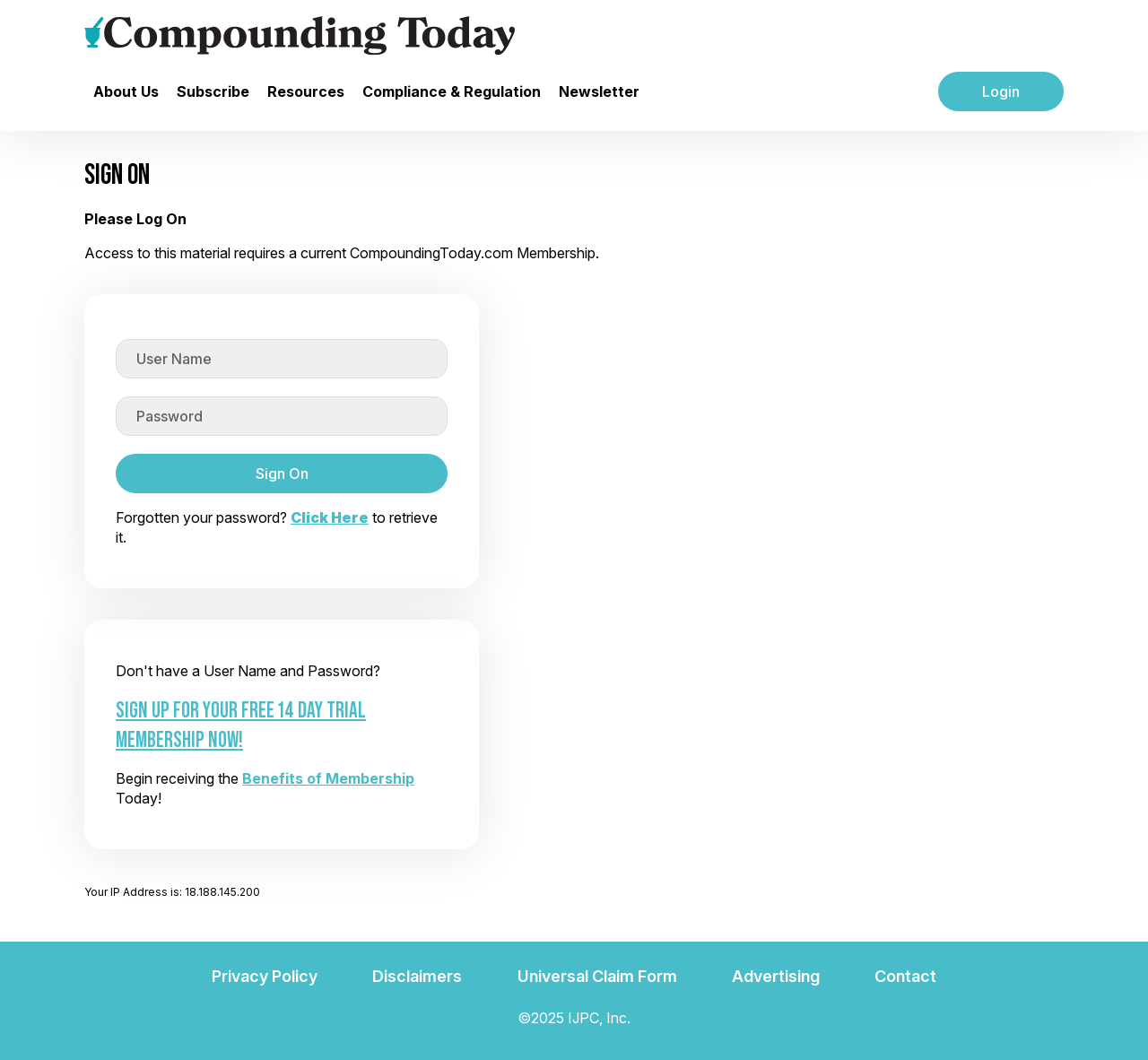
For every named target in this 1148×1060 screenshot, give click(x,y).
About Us (126, 91)
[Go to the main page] (299, 36)
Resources (305, 91)
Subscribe (213, 91)
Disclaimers (417, 976)
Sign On (282, 473)
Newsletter (599, 91)
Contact (905, 976)
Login (1001, 91)
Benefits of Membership (328, 778)
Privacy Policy (264, 976)
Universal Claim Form (597, 976)
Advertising (776, 976)
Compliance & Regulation (451, 91)
